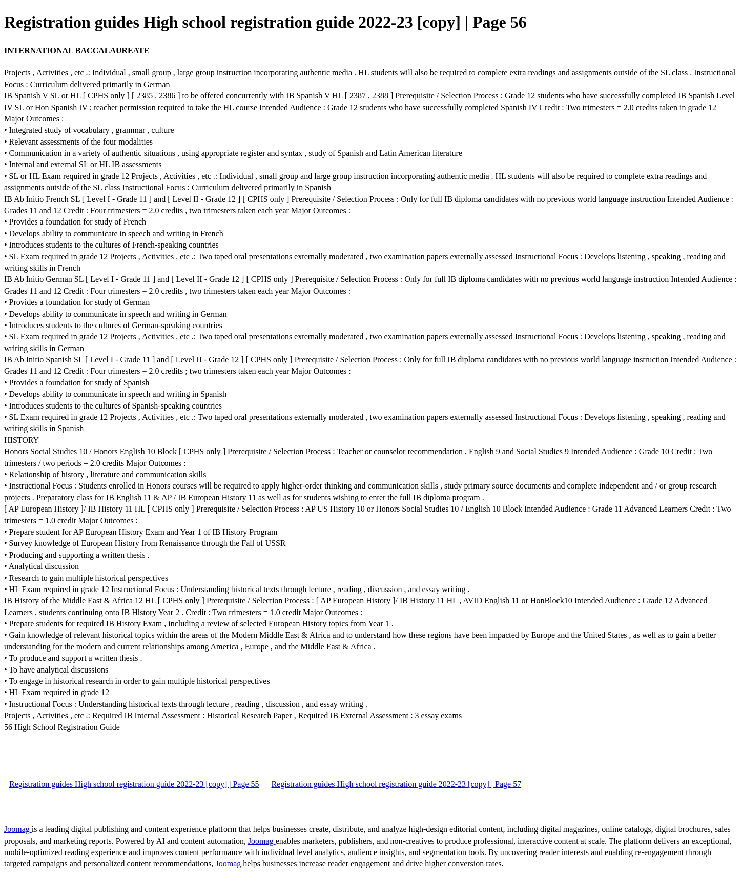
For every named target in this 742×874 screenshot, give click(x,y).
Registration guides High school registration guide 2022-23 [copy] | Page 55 (134, 784)
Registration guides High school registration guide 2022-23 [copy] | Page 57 (397, 784)
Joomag (18, 829)
